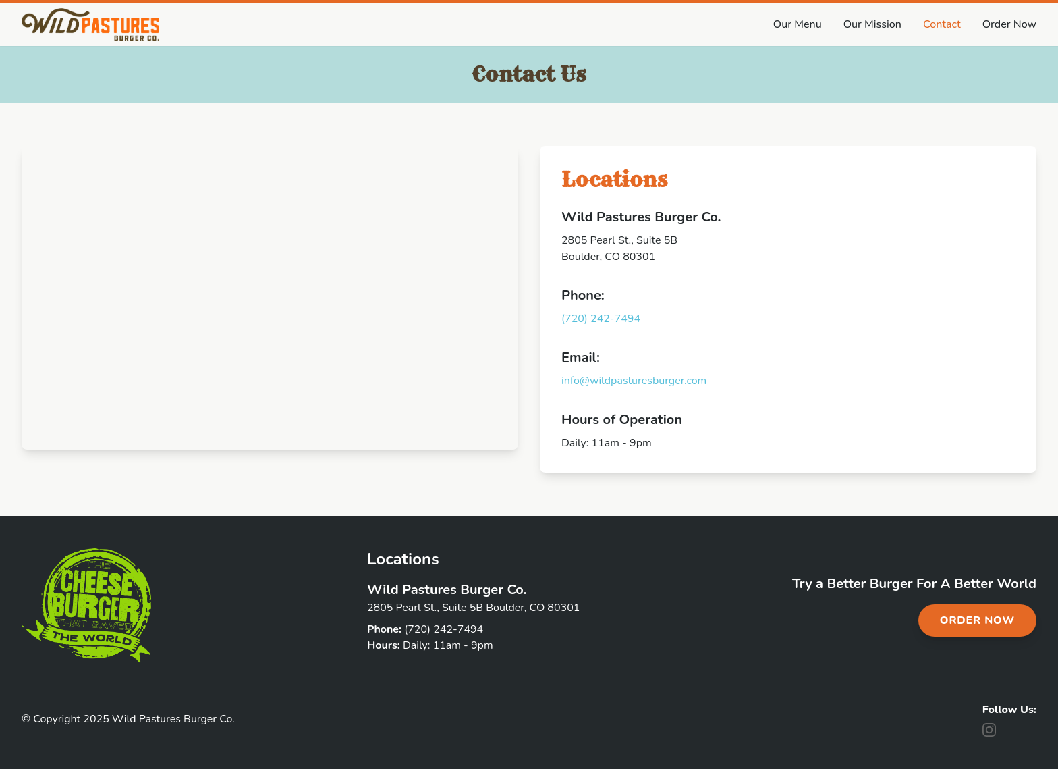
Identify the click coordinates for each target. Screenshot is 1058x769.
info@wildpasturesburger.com (633, 380)
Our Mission (872, 24)
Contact (942, 24)
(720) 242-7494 (600, 318)
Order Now (1009, 24)
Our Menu (797, 24)
